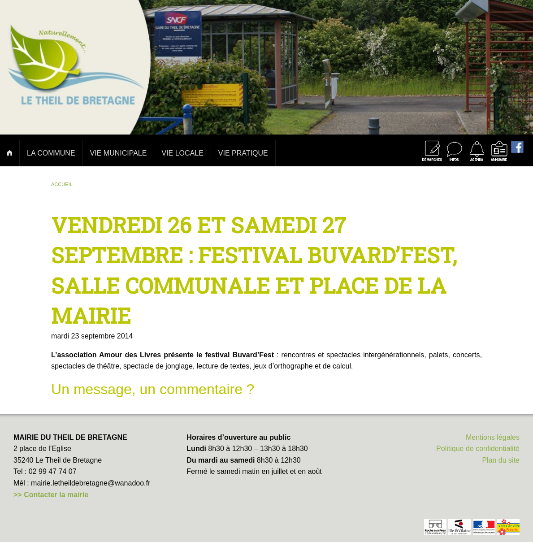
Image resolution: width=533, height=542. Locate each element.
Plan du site (501, 460)
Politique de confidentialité (478, 448)
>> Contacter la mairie (50, 495)
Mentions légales (493, 437)
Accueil (62, 184)
